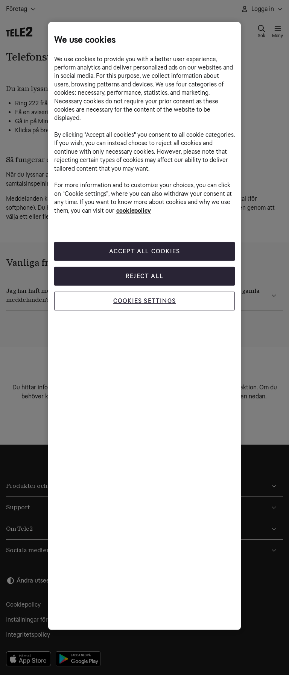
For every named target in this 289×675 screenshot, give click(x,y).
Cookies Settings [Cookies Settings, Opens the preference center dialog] (144, 300)
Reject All (144, 276)
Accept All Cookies (144, 251)
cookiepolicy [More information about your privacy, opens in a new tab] (133, 210)
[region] (144, 326)
